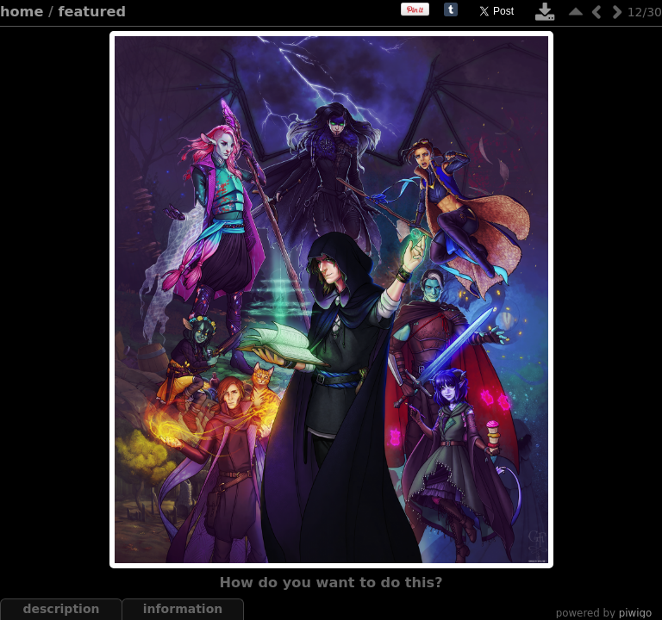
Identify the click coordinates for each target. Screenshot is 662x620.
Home (21, 11)
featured (93, 11)
